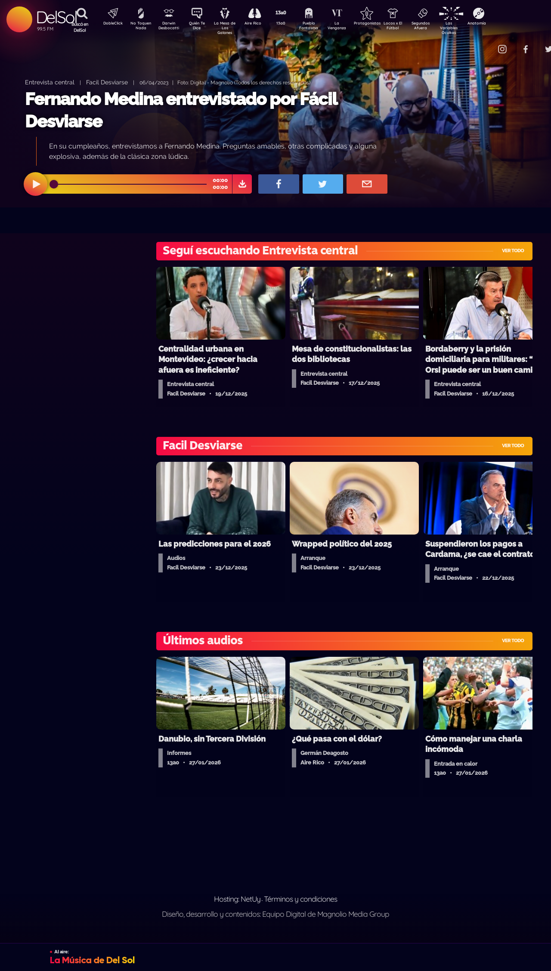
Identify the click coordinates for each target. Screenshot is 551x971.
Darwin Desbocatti (170, 27)
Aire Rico (260, 24)
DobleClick (110, 24)
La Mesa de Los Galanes (230, 27)
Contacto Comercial (485, 44)
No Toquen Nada (140, 27)
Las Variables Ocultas (471, 27)
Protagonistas (381, 24)
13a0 (290, 24)
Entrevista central (49, 82)
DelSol (56, 17)
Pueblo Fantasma (321, 27)
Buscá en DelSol (79, 27)
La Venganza (351, 27)
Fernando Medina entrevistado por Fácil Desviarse (181, 110)
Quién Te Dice (200, 27)
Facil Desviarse (107, 82)
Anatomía (501, 24)
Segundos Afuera (441, 27)
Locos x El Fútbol (411, 27)
